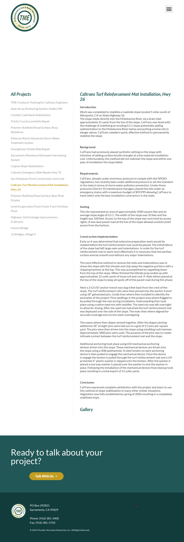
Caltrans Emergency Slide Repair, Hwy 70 (36, 172)
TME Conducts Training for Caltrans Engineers (39, 102)
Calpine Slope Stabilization (27, 166)
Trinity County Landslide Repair (30, 121)
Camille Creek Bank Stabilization (31, 115)
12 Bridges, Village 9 (23, 234)
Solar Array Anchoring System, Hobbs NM (36, 108)
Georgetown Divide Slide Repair (30, 149)
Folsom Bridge (19, 228)
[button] (169, 9)
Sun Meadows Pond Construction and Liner (38, 178)
